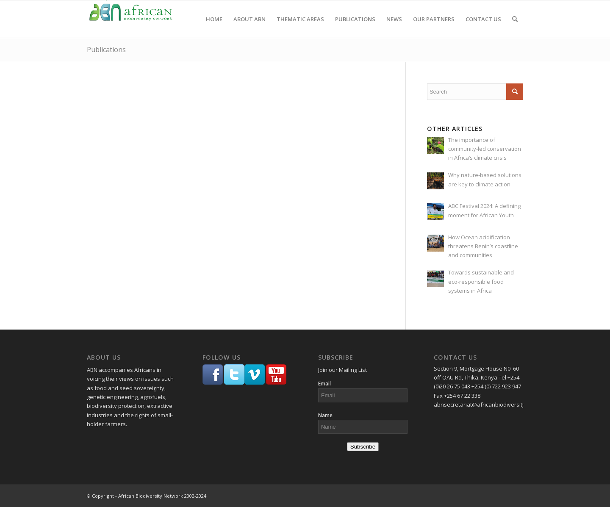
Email (324, 383)
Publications (106, 49)
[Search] (515, 19)
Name (325, 415)
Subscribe (362, 446)
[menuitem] (214, 19)
